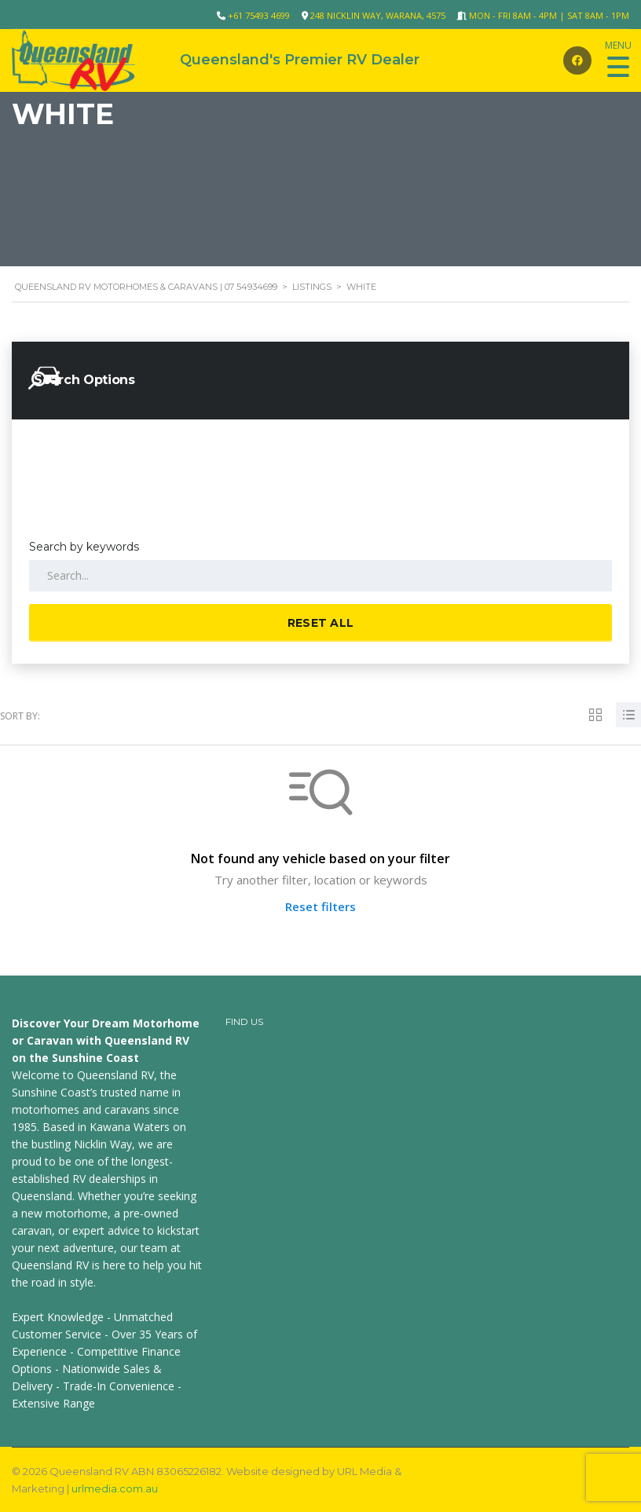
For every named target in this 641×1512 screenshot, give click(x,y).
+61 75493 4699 (259, 15)
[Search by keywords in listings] (320, 575)
